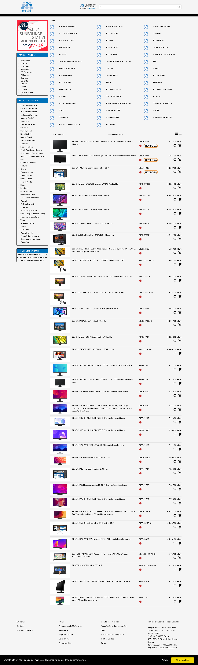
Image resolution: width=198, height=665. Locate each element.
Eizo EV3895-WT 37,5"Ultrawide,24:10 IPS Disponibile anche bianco (101, 542)
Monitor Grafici (112, 36)
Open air (157, 99)
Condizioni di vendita (110, 624)
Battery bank (158, 43)
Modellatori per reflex (162, 92)
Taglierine (63, 120)
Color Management (67, 29)
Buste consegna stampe (69, 127)
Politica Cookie (107, 641)
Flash (108, 85)
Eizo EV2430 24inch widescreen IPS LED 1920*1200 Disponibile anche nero (102, 383)
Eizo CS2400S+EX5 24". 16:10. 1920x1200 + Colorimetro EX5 (98, 295)
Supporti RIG (112, 78)
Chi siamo (20, 624)
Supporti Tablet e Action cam (118, 64)
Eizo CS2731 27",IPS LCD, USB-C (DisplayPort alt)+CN (95, 311)
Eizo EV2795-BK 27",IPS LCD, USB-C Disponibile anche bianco (98, 501)
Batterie (109, 43)
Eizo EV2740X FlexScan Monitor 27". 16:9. (90, 471)
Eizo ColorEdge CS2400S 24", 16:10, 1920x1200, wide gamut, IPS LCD (102, 279)
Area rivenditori (65, 646)
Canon (23, 89)
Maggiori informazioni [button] (75, 660)
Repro (156, 71)
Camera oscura (65, 78)
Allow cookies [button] (182, 660)
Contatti (20, 629)
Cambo (24, 86)
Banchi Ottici (112, 50)
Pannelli (62, 99)
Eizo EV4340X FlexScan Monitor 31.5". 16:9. (90, 170)
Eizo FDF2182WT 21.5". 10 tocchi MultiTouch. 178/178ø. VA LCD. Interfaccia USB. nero (100, 557)
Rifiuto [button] (165, 660)
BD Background (27, 75)
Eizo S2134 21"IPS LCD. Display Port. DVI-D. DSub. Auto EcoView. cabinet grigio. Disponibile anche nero (103, 601)
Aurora (24, 66)
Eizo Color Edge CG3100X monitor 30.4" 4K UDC (93, 226)
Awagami (25, 72)
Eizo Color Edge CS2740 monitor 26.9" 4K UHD (92, 339)
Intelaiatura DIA (113, 113)
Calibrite (24, 83)
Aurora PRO (26, 69)
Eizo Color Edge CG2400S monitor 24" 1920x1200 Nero (96, 186)
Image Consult (172, 624)
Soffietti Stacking (160, 50)
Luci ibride (157, 85)
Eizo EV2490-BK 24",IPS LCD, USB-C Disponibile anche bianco (98, 433)
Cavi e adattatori (66, 43)
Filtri (155, 64)
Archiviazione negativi (162, 120)
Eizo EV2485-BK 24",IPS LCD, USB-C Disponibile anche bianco (98, 421)
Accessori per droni (67, 106)
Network (51, 16)
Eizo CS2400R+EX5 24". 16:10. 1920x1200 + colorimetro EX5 (98, 263)
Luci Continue (65, 92)
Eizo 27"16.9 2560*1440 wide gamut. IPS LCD (91, 198)
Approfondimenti (35, 16)
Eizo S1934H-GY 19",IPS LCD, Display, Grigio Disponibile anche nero (101, 584)
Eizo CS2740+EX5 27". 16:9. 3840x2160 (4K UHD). (93, 352)
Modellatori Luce (113, 92)
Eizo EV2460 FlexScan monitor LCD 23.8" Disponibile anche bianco (100, 394)
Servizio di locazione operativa (114, 629)
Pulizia (156, 113)
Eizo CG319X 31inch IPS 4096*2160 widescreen (93, 237)
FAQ (103, 633)
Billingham (25, 78)
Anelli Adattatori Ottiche (164, 57)
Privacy (104, 646)
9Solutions (25, 63)
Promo (75, 16)
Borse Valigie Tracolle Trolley (118, 106)
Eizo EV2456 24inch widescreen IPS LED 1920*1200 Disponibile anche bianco (102, 145)
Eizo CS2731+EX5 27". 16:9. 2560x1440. (89, 323)
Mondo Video (159, 78)
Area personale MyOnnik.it (70, 629)
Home (21, 16)
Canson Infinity (27, 95)
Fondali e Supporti (67, 71)
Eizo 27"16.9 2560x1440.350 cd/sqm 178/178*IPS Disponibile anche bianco (104, 158)
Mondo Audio (65, 85)
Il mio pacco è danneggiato (112, 637)
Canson (24, 92)
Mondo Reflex (112, 57)
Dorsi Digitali (64, 50)
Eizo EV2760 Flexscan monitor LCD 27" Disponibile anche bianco (99, 487)
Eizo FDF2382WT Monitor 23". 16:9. (87, 568)
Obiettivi (63, 57)
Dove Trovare (64, 641)
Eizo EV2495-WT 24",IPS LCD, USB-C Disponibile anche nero (98, 448)
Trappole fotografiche (162, 106)
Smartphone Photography (70, 64)
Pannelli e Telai (112, 120)
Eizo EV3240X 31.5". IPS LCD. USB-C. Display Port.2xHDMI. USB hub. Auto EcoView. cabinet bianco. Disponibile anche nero (103, 515)
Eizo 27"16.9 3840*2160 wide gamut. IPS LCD (91, 212)
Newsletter (64, 633)
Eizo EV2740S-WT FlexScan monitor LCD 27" (91, 460)
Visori (61, 113)
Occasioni (63, 16)
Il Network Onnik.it (24, 633)
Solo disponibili (58, 137)
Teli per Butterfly (113, 99)
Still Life (109, 71)
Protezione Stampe (161, 29)
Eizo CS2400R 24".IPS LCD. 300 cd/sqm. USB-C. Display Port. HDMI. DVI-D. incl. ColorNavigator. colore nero (104, 252)
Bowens (24, 80)
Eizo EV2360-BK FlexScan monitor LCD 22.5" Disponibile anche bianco (102, 368)
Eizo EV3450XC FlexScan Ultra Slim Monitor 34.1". (93, 525)
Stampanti (157, 36)
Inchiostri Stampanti (68, 36)
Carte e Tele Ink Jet (114, 29)
